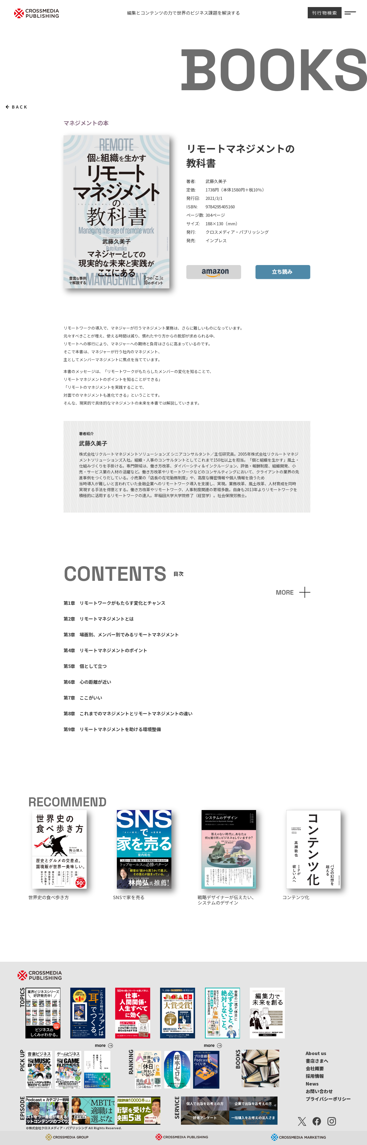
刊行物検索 (324, 12)
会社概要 (315, 1068)
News (312, 1083)
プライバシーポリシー (328, 1098)
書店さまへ (317, 1060)
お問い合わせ (319, 1091)
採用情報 (315, 1076)
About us (316, 1053)
